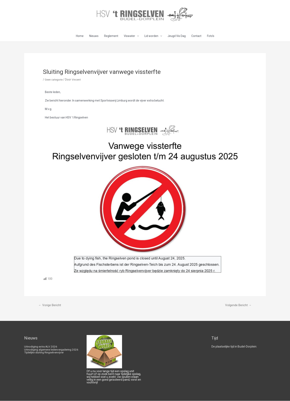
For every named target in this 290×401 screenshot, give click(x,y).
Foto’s (210, 36)
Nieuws (93, 36)
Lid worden (151, 36)
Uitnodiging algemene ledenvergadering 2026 (49, 351)
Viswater (129, 36)
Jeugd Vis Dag (177, 36)
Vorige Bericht (49, 305)
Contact (196, 36)
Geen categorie (54, 79)
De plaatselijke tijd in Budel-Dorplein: (234, 346)
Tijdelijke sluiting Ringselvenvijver (45, 355)
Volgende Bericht (238, 305)
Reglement (111, 36)
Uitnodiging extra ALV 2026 (41, 346)
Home (80, 36)
